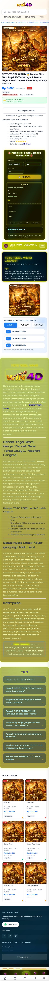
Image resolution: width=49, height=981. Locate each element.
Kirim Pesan (10, 924)
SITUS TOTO (30, 17)
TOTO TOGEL (33, 22)
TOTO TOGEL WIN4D (12, 17)
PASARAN (16, 163)
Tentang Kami (7, 947)
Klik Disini (27, 144)
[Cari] (4, 12)
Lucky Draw (11, 325)
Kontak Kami (7, 951)
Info (42, 246)
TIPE (33, 163)
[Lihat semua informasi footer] (24, 957)
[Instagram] (10, 936)
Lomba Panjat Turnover (24, 325)
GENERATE (25, 177)
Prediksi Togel (38, 325)
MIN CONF (16, 171)
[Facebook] (4, 936)
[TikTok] (16, 936)
